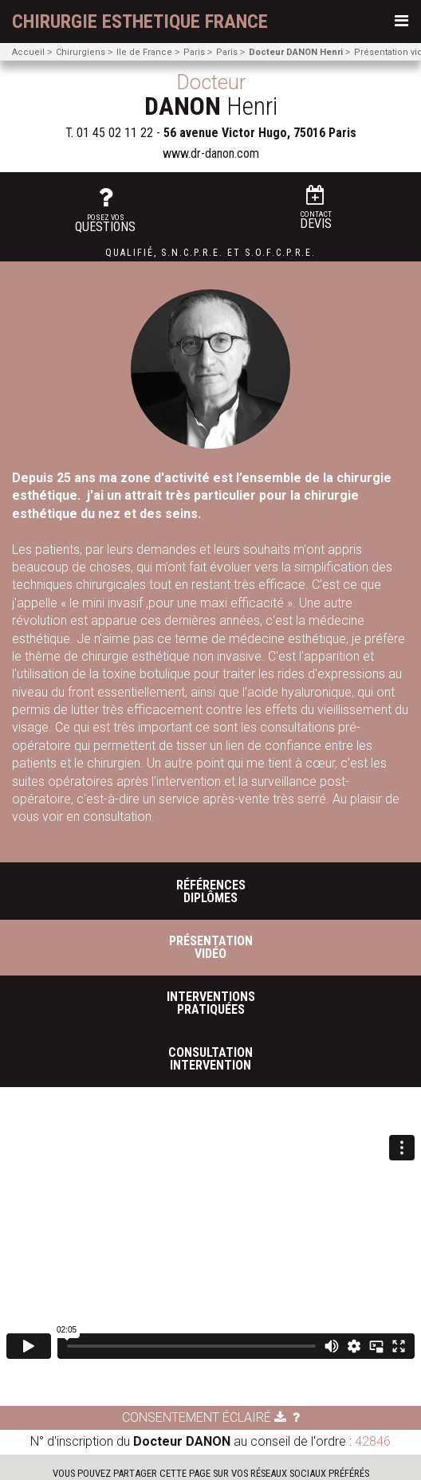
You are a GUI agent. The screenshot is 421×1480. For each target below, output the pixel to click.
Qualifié (129, 252)
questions (105, 210)
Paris (194, 52)
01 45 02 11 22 (115, 132)
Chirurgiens (80, 52)
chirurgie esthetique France (140, 21)
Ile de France (144, 52)
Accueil (28, 52)
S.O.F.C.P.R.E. (280, 252)
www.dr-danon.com (211, 153)
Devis (315, 208)
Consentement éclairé (204, 1417)
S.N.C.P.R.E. (192, 252)
